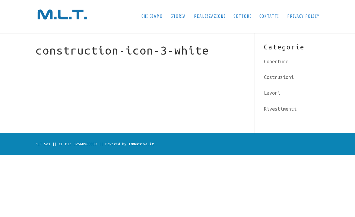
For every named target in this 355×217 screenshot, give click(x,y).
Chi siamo (152, 16)
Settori (242, 16)
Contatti (269, 16)
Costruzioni (279, 77)
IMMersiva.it (141, 144)
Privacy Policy (303, 16)
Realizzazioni (209, 16)
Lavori (272, 93)
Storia (178, 16)
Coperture (276, 61)
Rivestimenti (280, 109)
